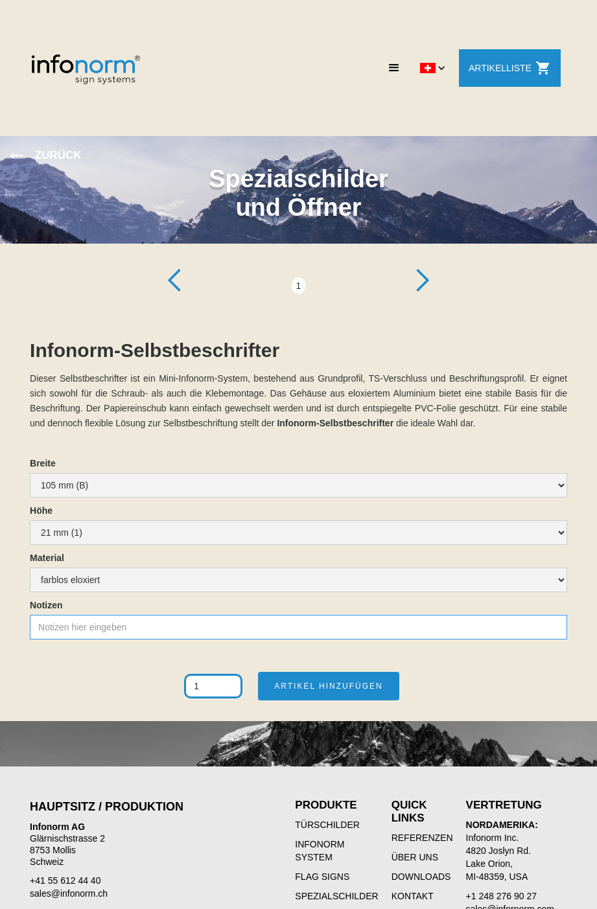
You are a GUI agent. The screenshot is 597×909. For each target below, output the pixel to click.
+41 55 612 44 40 (65, 880)
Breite (43, 463)
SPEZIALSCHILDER (336, 896)
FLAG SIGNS (322, 876)
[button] (394, 68)
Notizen (46, 605)
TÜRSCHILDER (327, 825)
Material (47, 558)
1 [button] (298, 286)
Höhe (41, 510)
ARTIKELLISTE (510, 68)
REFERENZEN (422, 838)
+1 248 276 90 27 (501, 896)
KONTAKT (413, 896)
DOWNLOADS (421, 876)
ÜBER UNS (415, 857)
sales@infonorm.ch (69, 893)
